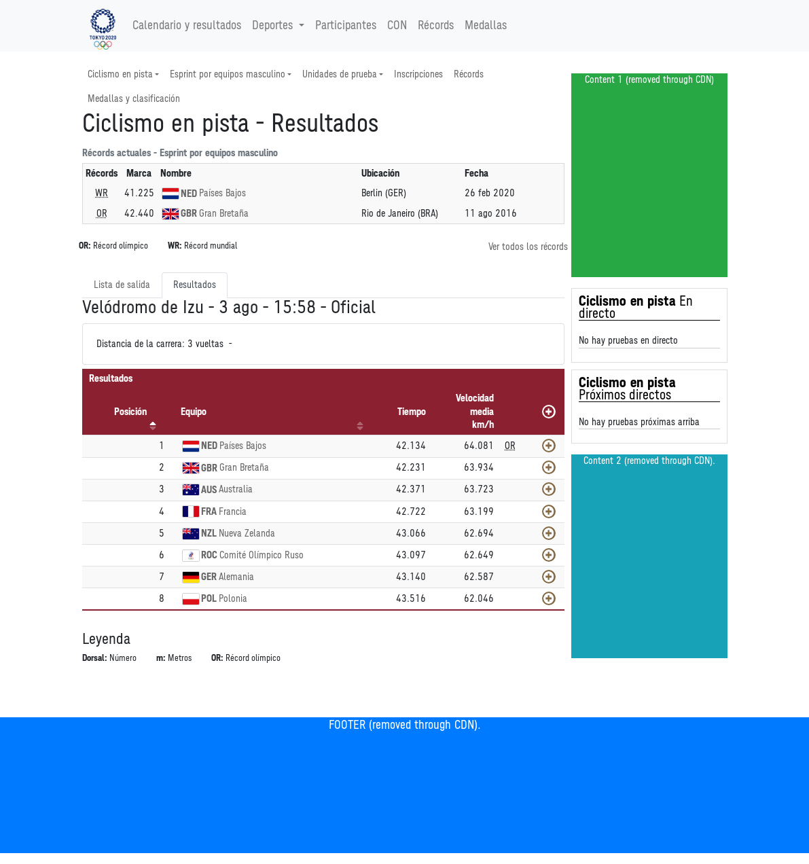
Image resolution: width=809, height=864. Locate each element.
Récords (436, 25)
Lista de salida (122, 285)
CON (397, 25)
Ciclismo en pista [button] (120, 74)
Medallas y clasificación (134, 98)
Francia (233, 511)
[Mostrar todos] (549, 411)
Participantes (345, 25)
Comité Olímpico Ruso (261, 555)
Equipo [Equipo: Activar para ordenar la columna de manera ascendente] (193, 412)
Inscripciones (418, 74)
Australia (236, 489)
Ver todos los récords (528, 246)
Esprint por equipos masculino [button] (227, 74)
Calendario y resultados (186, 25)
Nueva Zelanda (247, 533)
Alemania (236, 577)
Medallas (486, 25)
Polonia (233, 598)
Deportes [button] (274, 25)
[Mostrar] (549, 445)
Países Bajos (222, 193)
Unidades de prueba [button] (339, 74)
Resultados (194, 285)
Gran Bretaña (224, 213)
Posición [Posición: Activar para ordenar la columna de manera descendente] (130, 412)
